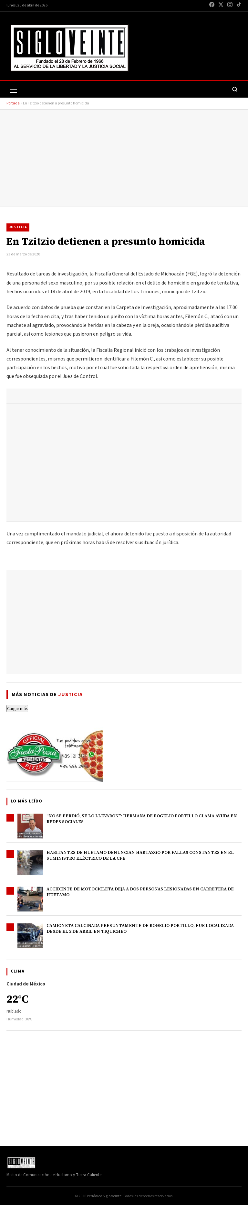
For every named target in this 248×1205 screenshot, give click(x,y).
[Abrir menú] (13, 89)
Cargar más (17, 708)
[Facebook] (211, 5)
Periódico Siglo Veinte (104, 1196)
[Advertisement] (124, 158)
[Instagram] (229, 5)
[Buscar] (235, 89)
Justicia (18, 227)
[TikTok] (239, 5)
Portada (13, 103)
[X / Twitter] (220, 5)
